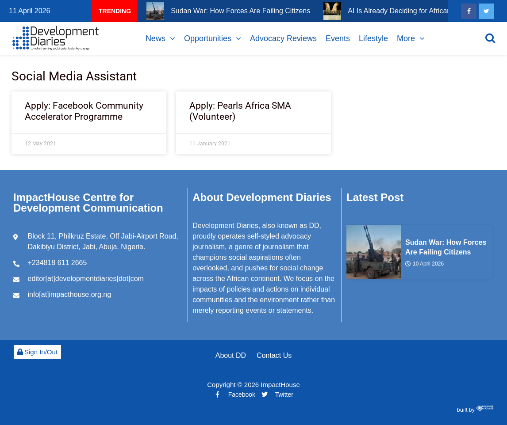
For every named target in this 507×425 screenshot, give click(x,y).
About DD (230, 355)
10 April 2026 (424, 263)
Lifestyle (373, 38)
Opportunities (207, 38)
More (406, 38)
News (155, 38)
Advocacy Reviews (283, 38)
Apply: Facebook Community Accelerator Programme (84, 111)
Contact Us (274, 355)
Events (338, 38)
